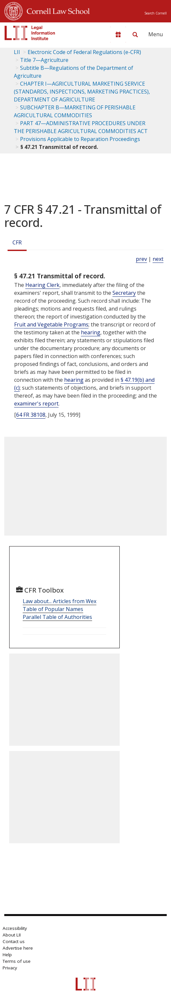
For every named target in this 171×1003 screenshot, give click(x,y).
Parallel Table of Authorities (57, 617)
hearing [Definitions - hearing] (90, 332)
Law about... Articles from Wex (59, 601)
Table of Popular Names (53, 609)
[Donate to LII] (118, 34)
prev (141, 259)
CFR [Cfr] (17, 242)
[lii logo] (30, 33)
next (158, 259)
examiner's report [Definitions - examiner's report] (36, 403)
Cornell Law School (56, 10)
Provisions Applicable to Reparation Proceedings (80, 139)
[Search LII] (135, 34)
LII (17, 52)
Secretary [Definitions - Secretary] (124, 292)
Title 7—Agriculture (44, 60)
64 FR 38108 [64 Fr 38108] (30, 414)
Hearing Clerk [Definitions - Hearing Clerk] (42, 285)
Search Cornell (155, 13)
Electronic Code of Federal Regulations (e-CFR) (84, 52)
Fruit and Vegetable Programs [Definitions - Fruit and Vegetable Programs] (51, 324)
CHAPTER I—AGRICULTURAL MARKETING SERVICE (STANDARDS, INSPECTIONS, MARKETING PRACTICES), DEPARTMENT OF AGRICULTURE (82, 91)
